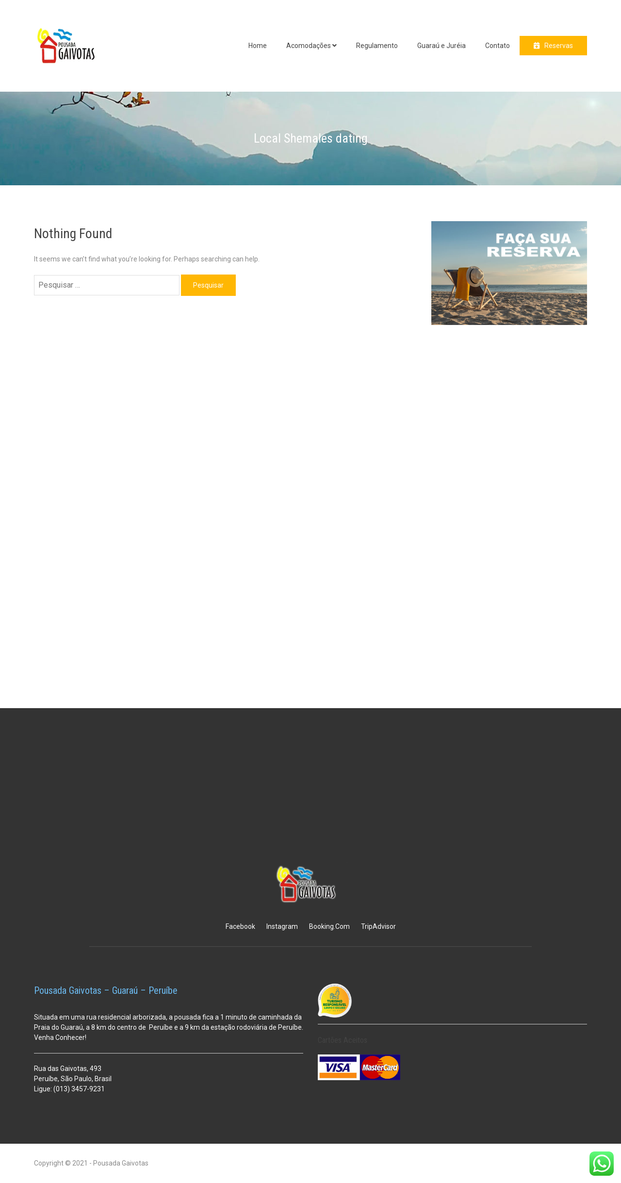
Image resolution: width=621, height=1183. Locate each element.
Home (257, 45)
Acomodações (308, 45)
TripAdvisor (378, 926)
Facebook (240, 926)
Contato (497, 45)
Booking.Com (329, 926)
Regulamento (377, 45)
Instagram (282, 926)
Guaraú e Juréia (441, 45)
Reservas (558, 45)
